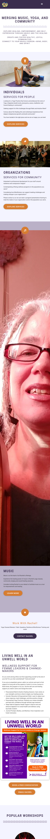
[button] (41, 4)
